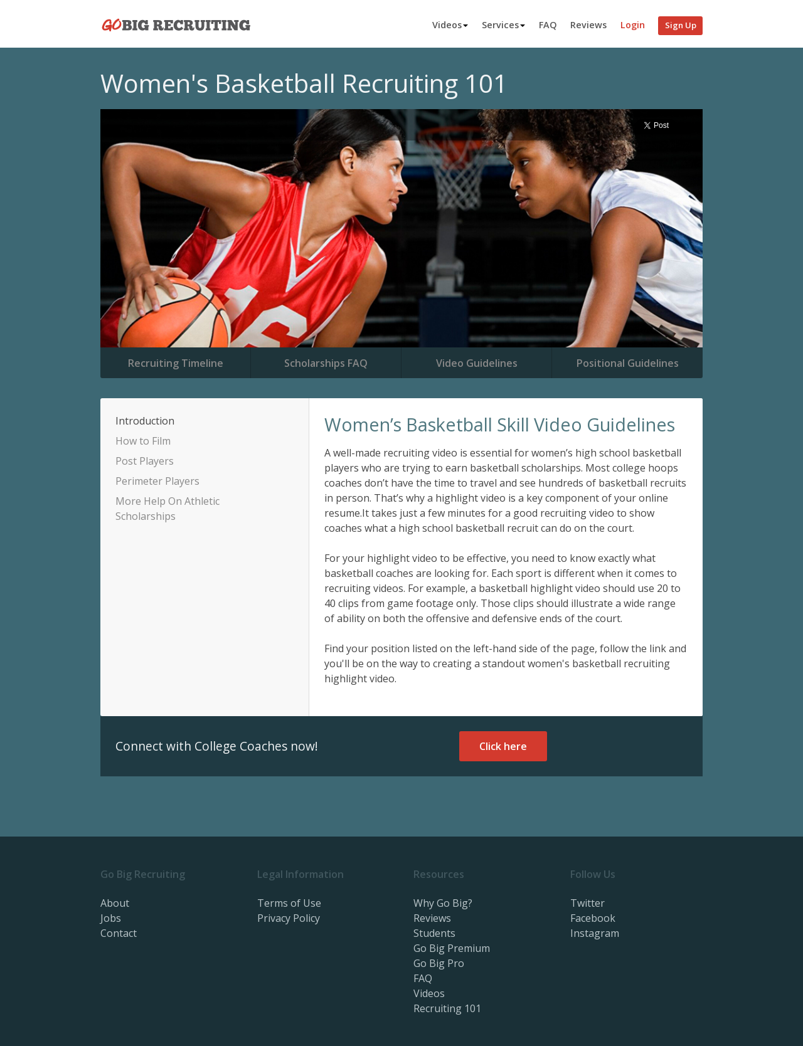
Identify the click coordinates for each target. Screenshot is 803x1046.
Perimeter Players (157, 481)
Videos (450, 25)
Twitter (587, 903)
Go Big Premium (451, 948)
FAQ (548, 25)
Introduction (144, 421)
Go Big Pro (438, 963)
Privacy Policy (288, 918)
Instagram (594, 933)
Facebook (592, 918)
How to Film (143, 441)
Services (503, 25)
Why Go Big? (442, 903)
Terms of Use (289, 903)
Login (632, 25)
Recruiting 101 (447, 1008)
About (114, 903)
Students (434, 933)
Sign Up (680, 25)
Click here (503, 746)
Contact (118, 933)
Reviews (588, 25)
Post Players (144, 461)
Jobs (110, 918)
